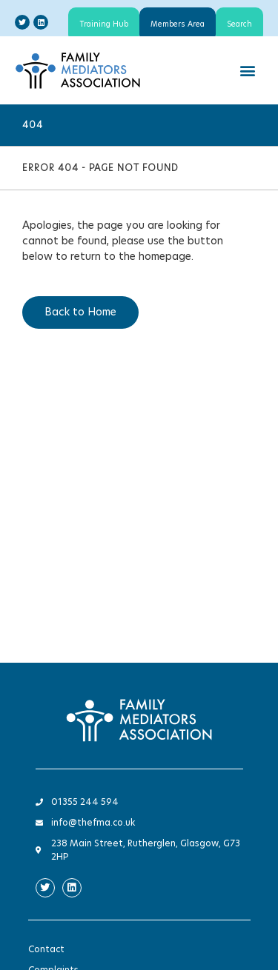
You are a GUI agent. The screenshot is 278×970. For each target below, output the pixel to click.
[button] (247, 70)
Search (239, 24)
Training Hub (103, 24)
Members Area (177, 24)
